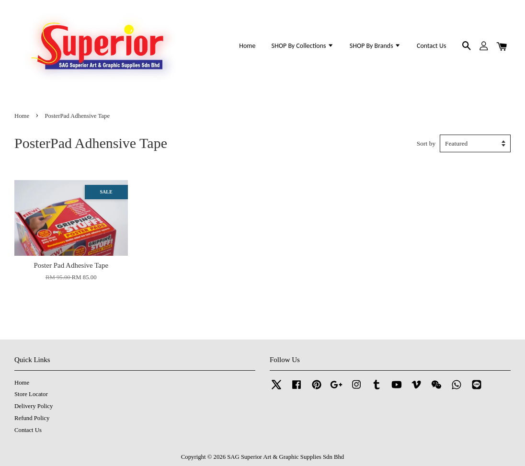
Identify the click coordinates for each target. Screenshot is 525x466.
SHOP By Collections (303, 46)
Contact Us (431, 46)
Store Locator (31, 394)
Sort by (426, 143)
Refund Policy (31, 418)
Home (247, 46)
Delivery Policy (33, 406)
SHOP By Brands (375, 46)
